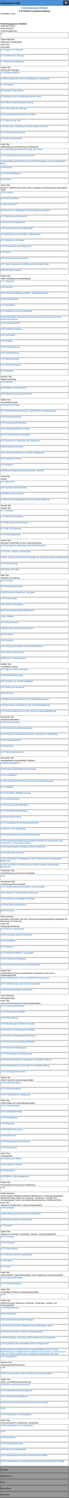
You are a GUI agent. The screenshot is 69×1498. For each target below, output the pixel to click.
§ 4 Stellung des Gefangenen (12, 62)
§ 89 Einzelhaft (7, 634)
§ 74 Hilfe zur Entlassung (11, 529)
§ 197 (3, 1431)
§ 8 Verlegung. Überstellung (12, 91)
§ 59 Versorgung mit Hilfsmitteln (14, 423)
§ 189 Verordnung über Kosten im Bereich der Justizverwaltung (26, 1374)
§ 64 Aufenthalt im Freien (11, 459)
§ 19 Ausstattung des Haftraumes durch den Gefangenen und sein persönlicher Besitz (33, 162)
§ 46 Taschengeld (8, 335)
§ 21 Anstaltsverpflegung (11, 173)
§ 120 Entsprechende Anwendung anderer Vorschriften (23, 847)
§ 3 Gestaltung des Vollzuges (12, 56)
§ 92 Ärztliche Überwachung (12, 652)
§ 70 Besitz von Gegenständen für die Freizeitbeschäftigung (25, 500)
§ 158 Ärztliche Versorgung (12, 1130)
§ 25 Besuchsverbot (9, 204)
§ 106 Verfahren (7, 746)
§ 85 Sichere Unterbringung (12, 604)
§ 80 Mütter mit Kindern (10, 570)
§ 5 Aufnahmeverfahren (10, 73)
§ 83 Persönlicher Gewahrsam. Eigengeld (17, 593)
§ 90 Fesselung (7, 640)
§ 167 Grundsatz (7, 1208)
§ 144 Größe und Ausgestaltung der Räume (18, 1036)
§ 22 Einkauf (6, 179)
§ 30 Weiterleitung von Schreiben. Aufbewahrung (20, 234)
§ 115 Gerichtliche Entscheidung (14, 811)
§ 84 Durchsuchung (9, 598)
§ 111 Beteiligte (7, 787)
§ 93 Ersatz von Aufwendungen (13, 658)
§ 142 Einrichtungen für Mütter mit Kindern (18, 1024)
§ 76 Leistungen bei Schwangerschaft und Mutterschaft (23, 546)
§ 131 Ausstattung (8, 941)
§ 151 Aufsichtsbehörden (11, 1083)
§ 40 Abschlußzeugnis (10, 299)
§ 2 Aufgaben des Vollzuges (12, 50)
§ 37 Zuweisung (7, 281)
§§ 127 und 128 (7, 911)
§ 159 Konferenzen (8, 1136)
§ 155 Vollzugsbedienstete (11, 1112)
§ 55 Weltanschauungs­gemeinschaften (16, 394)
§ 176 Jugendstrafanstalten (12, 1278)
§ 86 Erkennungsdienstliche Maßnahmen (17, 610)
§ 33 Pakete (5, 252)
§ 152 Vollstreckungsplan (11, 1089)
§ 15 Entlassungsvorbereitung (13, 132)
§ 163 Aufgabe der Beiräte (11, 1165)
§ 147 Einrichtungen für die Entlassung (16, 1054)
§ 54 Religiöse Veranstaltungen (13, 388)
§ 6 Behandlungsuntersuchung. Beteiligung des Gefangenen (25, 79)
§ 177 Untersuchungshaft (11, 1284)
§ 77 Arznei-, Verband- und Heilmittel (16, 552)
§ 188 (3, 1368)
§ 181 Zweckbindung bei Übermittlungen (17, 1320)
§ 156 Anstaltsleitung (9, 1118)
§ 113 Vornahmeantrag (10, 799)
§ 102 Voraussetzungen (10, 722)
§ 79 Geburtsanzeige (9, 564)
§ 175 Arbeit (5, 1267)
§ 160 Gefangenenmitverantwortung (15, 1142)
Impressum (5, 1495)
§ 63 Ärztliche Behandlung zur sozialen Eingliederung (22, 453)
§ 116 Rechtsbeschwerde (11, 817)
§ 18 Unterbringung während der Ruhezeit (18, 155)
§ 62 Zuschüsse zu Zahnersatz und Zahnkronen (20, 441)
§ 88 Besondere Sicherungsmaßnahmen (17, 628)
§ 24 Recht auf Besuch (10, 198)
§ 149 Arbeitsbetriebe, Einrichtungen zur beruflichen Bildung (25, 1066)
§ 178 (3, 1295)
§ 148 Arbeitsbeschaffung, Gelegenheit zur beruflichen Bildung (26, 1060)
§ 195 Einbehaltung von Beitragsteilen (16, 1414)
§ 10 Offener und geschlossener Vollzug (17, 103)
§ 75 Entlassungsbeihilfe (10, 535)
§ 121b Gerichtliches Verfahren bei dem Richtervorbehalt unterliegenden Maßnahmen (30, 866)
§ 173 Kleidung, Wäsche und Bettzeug (16, 1255)
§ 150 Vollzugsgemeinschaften (13, 1072)
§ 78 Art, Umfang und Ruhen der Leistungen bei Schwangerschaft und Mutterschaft (34, 558)
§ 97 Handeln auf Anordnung (12, 687)
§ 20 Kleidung (6, 167)
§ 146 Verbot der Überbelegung (13, 1048)
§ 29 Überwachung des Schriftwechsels (17, 228)
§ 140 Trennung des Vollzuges (13, 1012)
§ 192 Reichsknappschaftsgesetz (14, 1397)
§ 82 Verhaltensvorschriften (12, 587)
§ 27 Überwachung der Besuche (14, 216)
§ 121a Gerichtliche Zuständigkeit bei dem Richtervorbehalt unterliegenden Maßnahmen (31, 860)
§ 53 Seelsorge (7, 382)
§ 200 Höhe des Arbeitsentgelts (13, 1449)
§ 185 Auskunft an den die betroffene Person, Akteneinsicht (25, 1344)
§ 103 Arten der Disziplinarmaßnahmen (16, 728)
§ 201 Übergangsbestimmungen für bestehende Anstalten (24, 1455)
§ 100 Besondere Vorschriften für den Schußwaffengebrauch (25, 705)
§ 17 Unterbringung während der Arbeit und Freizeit (21, 149)
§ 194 (3, 1408)
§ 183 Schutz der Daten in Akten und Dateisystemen (22, 1332)
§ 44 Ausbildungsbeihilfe (10, 323)
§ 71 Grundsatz (7, 511)
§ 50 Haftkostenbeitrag (10, 359)
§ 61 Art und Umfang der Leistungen (15, 435)
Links (3, 1482)
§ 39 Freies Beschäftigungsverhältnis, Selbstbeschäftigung (24, 293)
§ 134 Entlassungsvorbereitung (13, 959)
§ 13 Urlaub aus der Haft (11, 121)
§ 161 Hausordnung (9, 1148)
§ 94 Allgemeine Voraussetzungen (14, 669)
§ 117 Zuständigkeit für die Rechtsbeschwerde (19, 823)
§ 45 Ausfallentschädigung (11, 329)
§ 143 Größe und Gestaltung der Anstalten (18, 1030)
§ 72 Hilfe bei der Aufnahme (12, 517)
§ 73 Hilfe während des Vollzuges (14, 523)
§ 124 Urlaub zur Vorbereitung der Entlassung (19, 893)
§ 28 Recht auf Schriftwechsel (13, 222)
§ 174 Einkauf (6, 1261)
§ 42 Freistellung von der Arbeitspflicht (16, 311)
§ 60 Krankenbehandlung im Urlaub (15, 429)
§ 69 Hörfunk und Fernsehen (12, 494)
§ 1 (2, 34)
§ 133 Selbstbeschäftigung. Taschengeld (17, 953)
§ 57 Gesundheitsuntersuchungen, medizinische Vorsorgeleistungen (28, 411)
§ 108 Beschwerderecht (10, 763)
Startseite (4, 1470)
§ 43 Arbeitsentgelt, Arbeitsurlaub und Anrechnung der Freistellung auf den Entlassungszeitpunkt (31, 318)
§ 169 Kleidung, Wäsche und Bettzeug (16, 1220)
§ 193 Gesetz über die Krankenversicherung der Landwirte (24, 1403)
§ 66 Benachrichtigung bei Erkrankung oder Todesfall (22, 471)
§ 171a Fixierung (7, 1243)
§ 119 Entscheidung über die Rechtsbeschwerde (20, 835)
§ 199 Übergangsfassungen (12, 1443)
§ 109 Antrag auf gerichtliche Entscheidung (18, 769)
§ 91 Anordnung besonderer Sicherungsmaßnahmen (22, 646)
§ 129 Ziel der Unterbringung (12, 929)
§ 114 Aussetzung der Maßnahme (14, 805)
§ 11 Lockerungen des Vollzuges (14, 109)
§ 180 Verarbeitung (8, 1314)
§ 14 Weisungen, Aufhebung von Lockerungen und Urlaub (24, 126)
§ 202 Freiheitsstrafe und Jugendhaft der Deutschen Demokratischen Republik (32, 1461)
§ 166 (3, 1188)
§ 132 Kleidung (7, 947)
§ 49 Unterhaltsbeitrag (10, 353)
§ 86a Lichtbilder (7, 616)
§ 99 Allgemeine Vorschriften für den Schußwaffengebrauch (25, 699)
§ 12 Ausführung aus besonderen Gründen (18, 115)
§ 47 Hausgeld (6, 341)
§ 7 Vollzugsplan (7, 85)
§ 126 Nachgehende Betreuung (13, 905)
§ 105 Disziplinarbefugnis (11, 740)
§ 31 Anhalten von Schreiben (12, 240)
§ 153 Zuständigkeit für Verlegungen (15, 1095)
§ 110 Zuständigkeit (9, 775)
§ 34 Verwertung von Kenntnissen (14, 258)
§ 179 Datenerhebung (9, 1308)
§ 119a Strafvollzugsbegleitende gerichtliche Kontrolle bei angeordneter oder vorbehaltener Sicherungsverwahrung (32, 842)
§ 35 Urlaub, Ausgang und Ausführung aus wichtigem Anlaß (25, 264)
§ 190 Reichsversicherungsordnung (15, 1385)
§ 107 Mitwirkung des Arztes (12, 752)
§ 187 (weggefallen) (9, 1357)
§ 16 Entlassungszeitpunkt (11, 138)
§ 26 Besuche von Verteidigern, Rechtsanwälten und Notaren (25, 210)
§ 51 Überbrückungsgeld (11, 365)
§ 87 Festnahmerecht (9, 622)
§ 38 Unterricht (7, 287)
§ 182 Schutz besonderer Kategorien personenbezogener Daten (27, 1326)
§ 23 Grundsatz (7, 192)
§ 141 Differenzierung (9, 1018)
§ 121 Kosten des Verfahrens (12, 853)
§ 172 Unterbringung (9, 1249)
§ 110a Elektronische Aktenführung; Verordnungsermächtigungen (27, 781)
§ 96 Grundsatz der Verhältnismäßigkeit (17, 681)
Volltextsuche (6, 1476)
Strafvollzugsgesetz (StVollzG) (34, 8)
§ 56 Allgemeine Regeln (10, 405)
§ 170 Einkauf (6, 1226)
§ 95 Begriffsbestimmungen (12, 675)
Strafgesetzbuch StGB (10, 3)
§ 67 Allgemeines (8, 482)
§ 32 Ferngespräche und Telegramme (16, 246)
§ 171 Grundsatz (7, 1237)
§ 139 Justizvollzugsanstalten (12, 1006)
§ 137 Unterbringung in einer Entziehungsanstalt (20, 984)
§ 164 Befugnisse (8, 1171)
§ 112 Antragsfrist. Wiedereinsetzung (16, 793)
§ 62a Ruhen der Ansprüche (12, 447)
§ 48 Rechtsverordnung (10, 347)
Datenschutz (6, 1488)
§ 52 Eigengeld (7, 371)
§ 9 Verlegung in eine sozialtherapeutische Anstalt (21, 97)
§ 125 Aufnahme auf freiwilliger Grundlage (18, 899)
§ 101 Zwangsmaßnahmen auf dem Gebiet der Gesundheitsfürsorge (28, 711)
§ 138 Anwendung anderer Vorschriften (16, 990)
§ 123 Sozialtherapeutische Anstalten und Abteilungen (23, 887)
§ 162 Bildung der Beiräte (11, 1159)
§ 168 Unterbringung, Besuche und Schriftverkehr (21, 1214)
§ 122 (3, 876)
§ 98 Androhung (7, 693)
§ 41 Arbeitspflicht (8, 305)
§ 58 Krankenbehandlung (11, 417)
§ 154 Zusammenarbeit (10, 1106)
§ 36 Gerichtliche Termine (11, 270)
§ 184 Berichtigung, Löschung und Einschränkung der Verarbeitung (28, 1338)
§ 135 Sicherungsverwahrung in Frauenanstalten (20, 965)
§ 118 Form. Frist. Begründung (13, 829)
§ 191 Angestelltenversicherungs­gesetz (16, 1391)
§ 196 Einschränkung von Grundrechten (17, 1425)
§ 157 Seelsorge (7, 1124)
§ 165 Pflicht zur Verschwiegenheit (15, 1177)
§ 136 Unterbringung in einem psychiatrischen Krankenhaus (25, 978)
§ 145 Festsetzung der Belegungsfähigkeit (18, 1042)
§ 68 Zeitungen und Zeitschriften (14, 488)
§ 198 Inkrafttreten (8, 1437)
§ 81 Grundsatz (7, 581)
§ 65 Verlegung (7, 465)
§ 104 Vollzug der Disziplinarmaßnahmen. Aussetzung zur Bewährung (29, 734)
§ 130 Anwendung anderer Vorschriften (16, 935)
